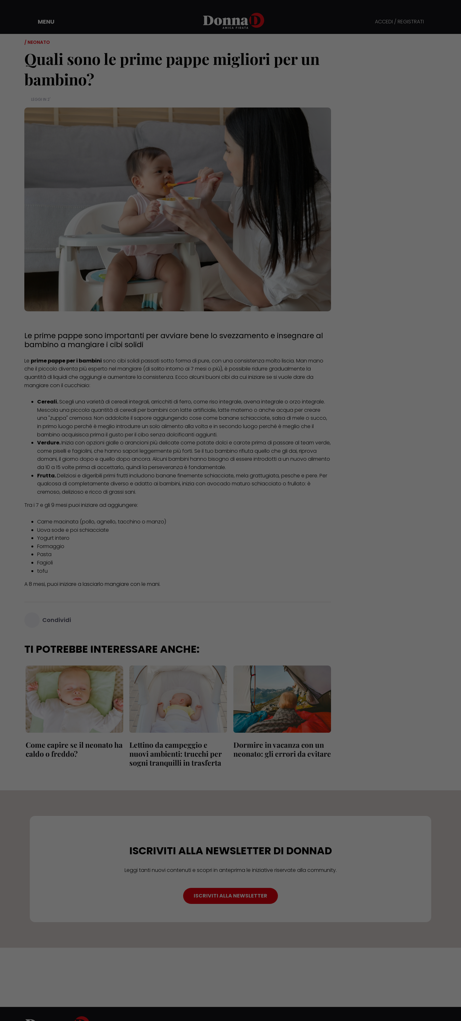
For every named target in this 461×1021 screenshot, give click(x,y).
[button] (41, 22)
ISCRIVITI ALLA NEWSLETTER (230, 895)
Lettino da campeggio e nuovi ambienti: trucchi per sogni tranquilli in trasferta (174, 754)
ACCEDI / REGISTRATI (399, 22)
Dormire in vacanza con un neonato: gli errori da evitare (281, 749)
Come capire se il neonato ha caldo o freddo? (72, 749)
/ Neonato (37, 42)
